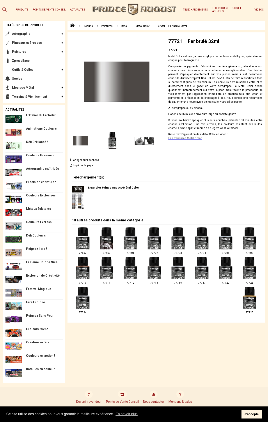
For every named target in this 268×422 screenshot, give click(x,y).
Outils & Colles (23, 69)
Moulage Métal (23, 87)
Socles (17, 78)
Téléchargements (195, 9)
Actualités (77, 9)
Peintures (19, 51)
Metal (124, 26)
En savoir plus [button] (126, 414)
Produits (22, 9)
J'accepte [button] (252, 414)
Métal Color (142, 26)
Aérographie (21, 33)
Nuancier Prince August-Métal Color (113, 187)
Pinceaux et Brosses (27, 42)
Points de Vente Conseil (49, 9)
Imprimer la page (81, 165)
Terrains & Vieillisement (29, 96)
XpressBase (21, 60)
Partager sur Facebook (84, 160)
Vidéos (259, 9)
